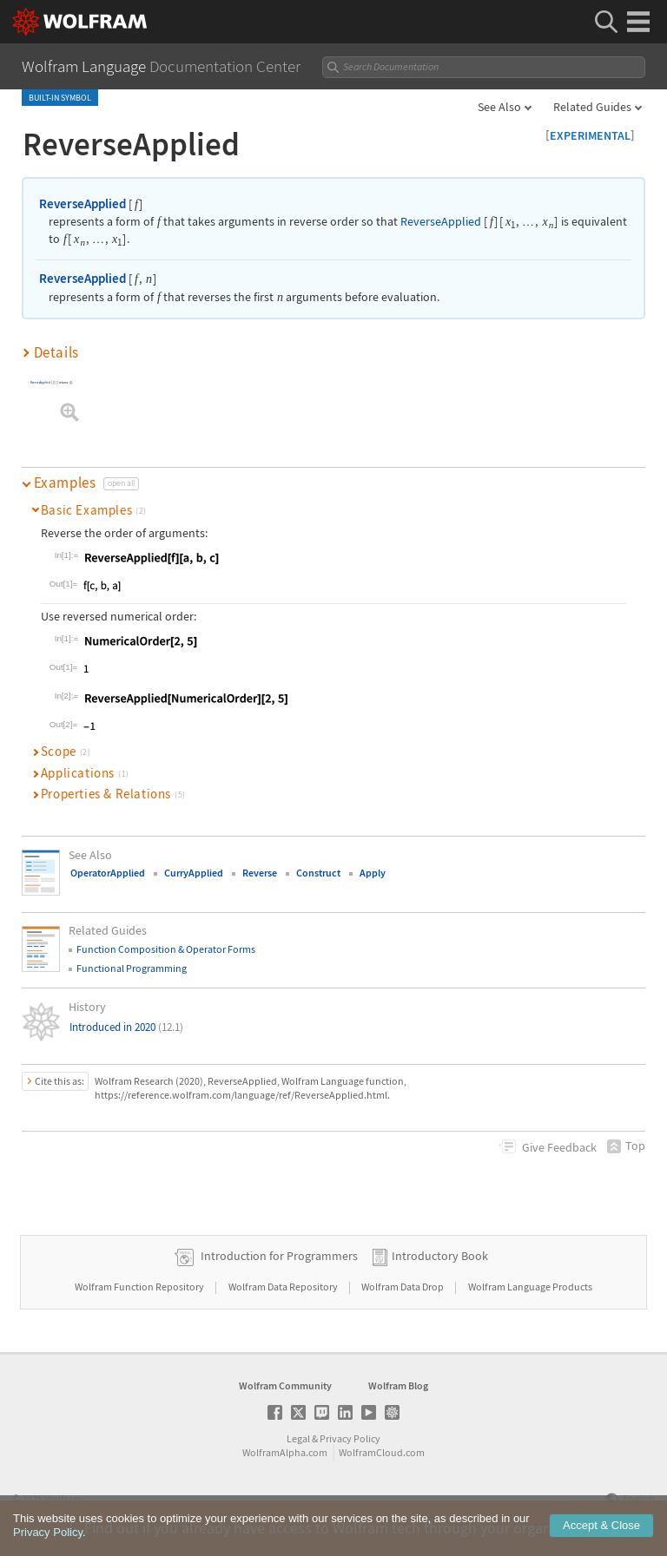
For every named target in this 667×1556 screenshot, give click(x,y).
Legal (298, 1438)
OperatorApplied (107, 872)
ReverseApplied (82, 203)
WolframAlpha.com (284, 1452)
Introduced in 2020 (126, 1027)
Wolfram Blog (398, 1385)
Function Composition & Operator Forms (165, 948)
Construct (318, 872)
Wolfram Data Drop (403, 1286)
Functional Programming (131, 968)
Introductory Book (440, 1256)
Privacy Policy (350, 1438)
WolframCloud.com (382, 1452)
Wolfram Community (285, 1385)
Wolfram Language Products (530, 1286)
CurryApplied (193, 872)
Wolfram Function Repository (140, 1286)
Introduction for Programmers (279, 1256)
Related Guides (592, 107)
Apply (373, 872)
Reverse (259, 872)
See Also (499, 107)
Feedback (559, 1147)
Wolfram (63, 1498)
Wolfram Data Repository (284, 1286)
